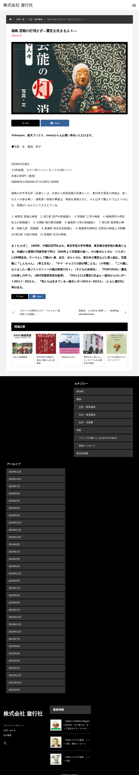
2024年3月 (14, 562)
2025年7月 (14, 482)
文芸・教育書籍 (87, 405)
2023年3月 (14, 598)
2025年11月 (15, 467)
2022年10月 (15, 627)
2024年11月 (15, 525)
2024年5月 (14, 555)
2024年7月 (14, 547)
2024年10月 (15, 533)
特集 (78, 427)
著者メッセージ (87, 442)
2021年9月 (14, 685)
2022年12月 (15, 613)
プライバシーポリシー (13, 721)
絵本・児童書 (86, 420)
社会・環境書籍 (87, 413)
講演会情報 (82, 449)
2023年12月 (15, 569)
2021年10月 (15, 678)
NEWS (79, 391)
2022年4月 (14, 649)
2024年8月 (14, 540)
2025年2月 (14, 511)
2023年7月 (14, 584)
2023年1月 (14, 605)
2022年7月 (14, 634)
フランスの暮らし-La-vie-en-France (98, 434)
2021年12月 (15, 671)
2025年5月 (14, 496)
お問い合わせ (9, 726)
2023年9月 (14, 576)
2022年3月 (14, 656)
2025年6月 (14, 489)
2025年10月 (15, 475)
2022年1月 (14, 664)
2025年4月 (14, 504)
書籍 (78, 398)
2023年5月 (14, 591)
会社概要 (7, 731)
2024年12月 (15, 518)
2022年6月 (14, 642)
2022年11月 (15, 620)
